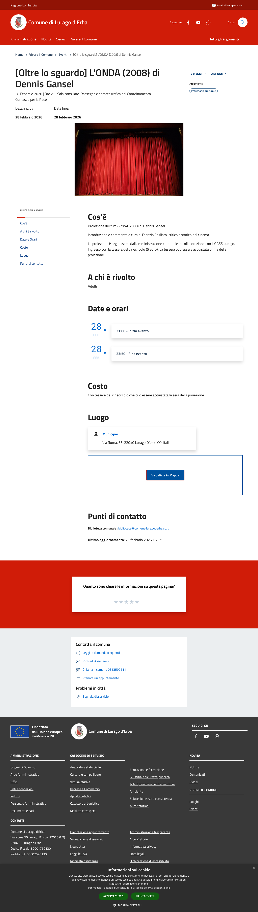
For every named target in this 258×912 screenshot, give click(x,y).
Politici (15, 796)
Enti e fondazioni (21, 789)
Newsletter (77, 846)
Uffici (14, 781)
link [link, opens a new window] (168, 887)
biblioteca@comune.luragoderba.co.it (143, 528)
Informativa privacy (143, 846)
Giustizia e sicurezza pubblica (150, 776)
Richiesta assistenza (84, 861)
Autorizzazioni (139, 805)
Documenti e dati (22, 810)
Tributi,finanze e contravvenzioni (152, 784)
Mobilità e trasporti (83, 810)
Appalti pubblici (80, 796)
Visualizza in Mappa (165, 475)
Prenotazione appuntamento (89, 832)
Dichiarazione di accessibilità (149, 861)
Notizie (194, 767)
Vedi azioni (220, 73)
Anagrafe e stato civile (85, 767)
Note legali (137, 853)
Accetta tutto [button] (113, 896)
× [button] (253, 868)
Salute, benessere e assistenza (151, 798)
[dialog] (129, 888)
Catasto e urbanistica (84, 803)
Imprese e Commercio (85, 789)
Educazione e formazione (147, 769)
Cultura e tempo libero (85, 774)
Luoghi (194, 801)
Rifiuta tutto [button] (145, 896)
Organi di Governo (22, 767)
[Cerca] (243, 22)
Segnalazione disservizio (86, 839)
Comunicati (197, 774)
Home (19, 54)
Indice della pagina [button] (31, 210)
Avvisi (193, 781)
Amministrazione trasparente (150, 832)
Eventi (62, 54)
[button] (129, 905)
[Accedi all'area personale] (227, 5)
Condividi (199, 73)
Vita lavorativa (80, 781)
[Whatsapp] (207, 22)
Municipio (110, 434)
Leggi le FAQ (78, 853)
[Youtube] (197, 22)
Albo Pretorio (139, 839)
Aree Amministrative (24, 774)
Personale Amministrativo (28, 803)
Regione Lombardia (23, 5)
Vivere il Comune (41, 54)
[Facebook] (187, 22)
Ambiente (136, 791)
